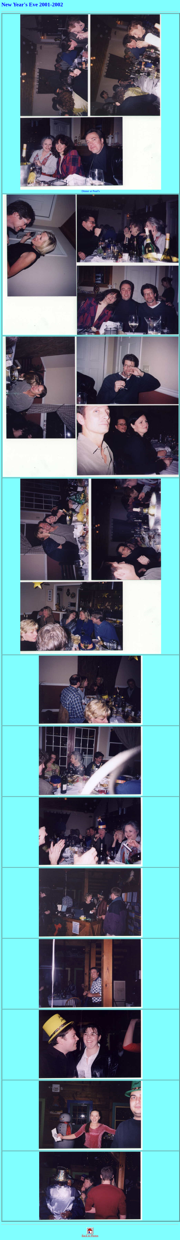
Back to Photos (90, 1234)
